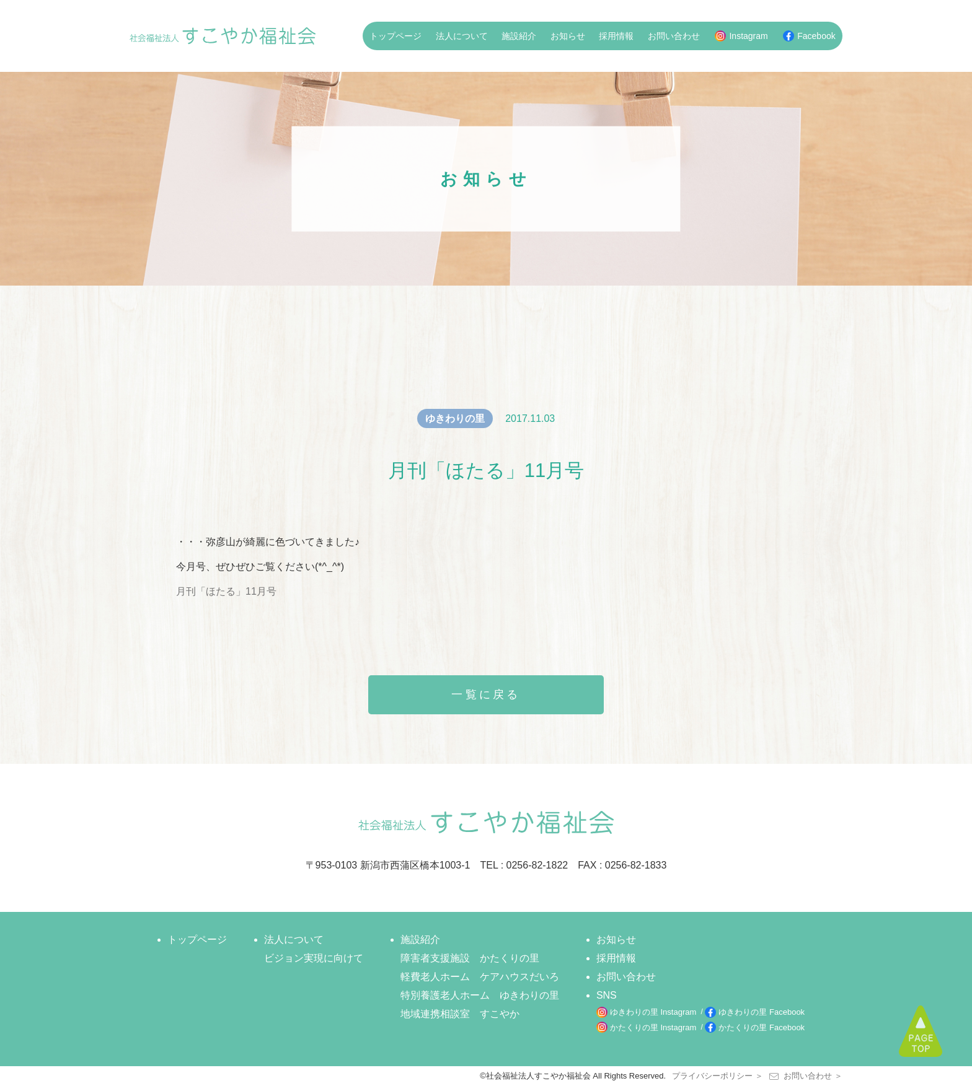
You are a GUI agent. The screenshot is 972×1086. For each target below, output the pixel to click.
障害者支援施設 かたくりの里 (469, 958)
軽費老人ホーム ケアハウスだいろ (479, 976)
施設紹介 (518, 36)
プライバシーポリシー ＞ (717, 1075)
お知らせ (567, 36)
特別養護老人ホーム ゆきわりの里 (479, 995)
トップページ (395, 36)
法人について (462, 36)
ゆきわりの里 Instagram (653, 1012)
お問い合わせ (674, 36)
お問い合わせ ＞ (805, 1075)
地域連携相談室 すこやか (459, 1014)
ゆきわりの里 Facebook (761, 1012)
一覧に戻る (486, 694)
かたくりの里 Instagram (653, 1027)
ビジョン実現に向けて (313, 958)
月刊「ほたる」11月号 (226, 591)
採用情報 (616, 36)
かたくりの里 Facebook (761, 1027)
